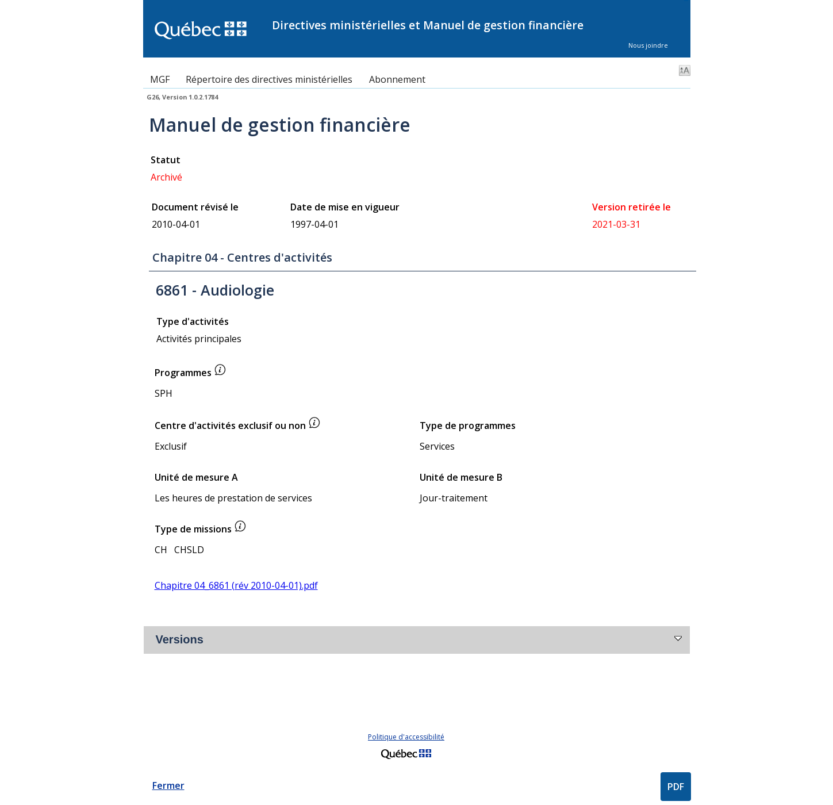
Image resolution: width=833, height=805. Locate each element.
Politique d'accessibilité (406, 737)
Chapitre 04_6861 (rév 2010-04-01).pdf (236, 585)
